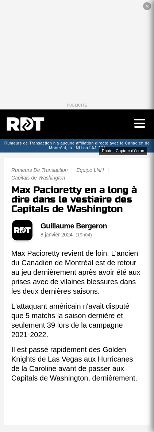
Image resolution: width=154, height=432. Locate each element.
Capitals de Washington (38, 178)
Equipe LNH (90, 170)
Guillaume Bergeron (74, 226)
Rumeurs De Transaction (39, 170)
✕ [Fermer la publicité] (147, 6)
